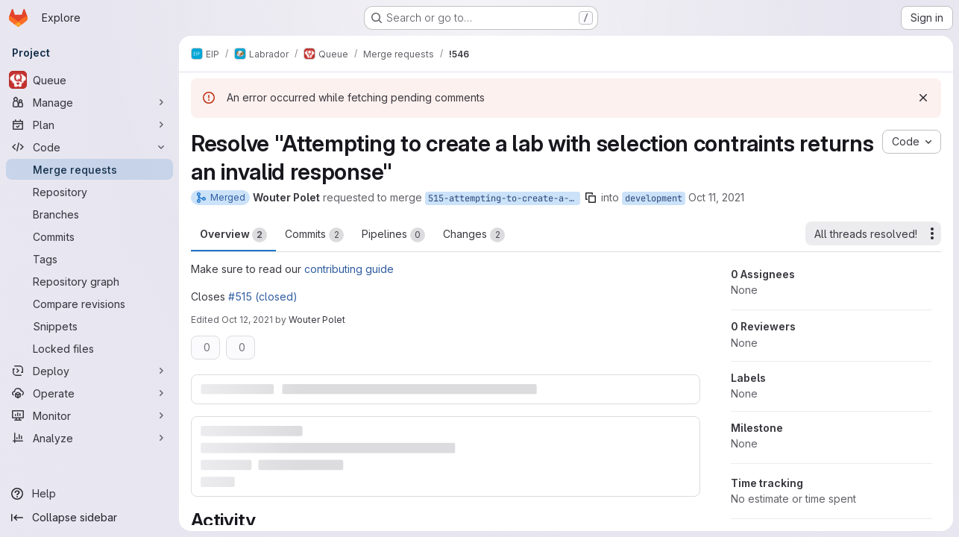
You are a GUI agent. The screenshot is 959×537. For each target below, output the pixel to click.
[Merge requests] (89, 169)
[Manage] (89, 102)
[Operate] (89, 393)
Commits (314, 234)
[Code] (89, 146)
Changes (474, 234)
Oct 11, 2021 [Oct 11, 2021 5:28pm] (716, 197)
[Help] (89, 493)
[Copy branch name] (591, 198)
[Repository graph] (89, 281)
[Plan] (89, 124)
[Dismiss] (923, 98)
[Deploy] (89, 370)
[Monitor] (89, 415)
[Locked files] (89, 348)
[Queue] (89, 79)
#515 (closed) (263, 296)
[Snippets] (89, 325)
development (653, 198)
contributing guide (349, 269)
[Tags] (89, 258)
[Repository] (89, 191)
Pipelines (393, 234)
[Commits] (89, 236)
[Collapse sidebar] (89, 517)
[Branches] (89, 214)
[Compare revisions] (89, 303)
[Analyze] (89, 437)
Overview (233, 234)
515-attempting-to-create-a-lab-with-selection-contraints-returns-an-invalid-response (504, 198)
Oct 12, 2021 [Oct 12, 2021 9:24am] (247, 319)
